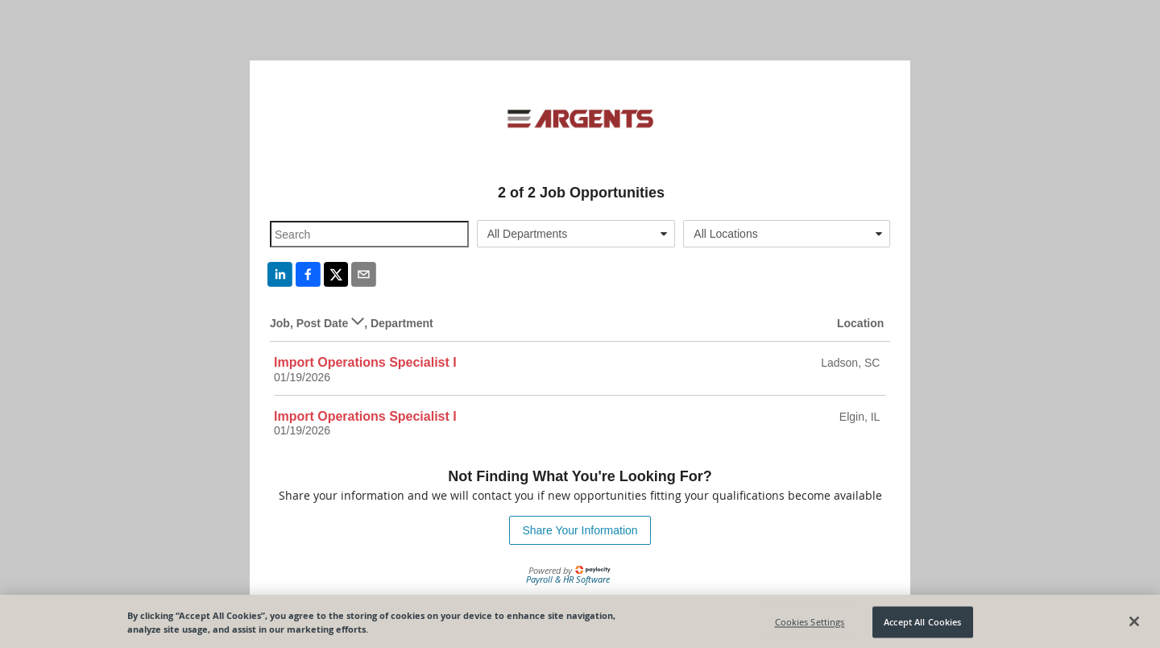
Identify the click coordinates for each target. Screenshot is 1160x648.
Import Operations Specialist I (365, 362)
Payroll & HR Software (568, 579)
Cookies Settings (810, 624)
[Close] (1134, 624)
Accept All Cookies (922, 624)
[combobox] (576, 233)
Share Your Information (579, 530)
